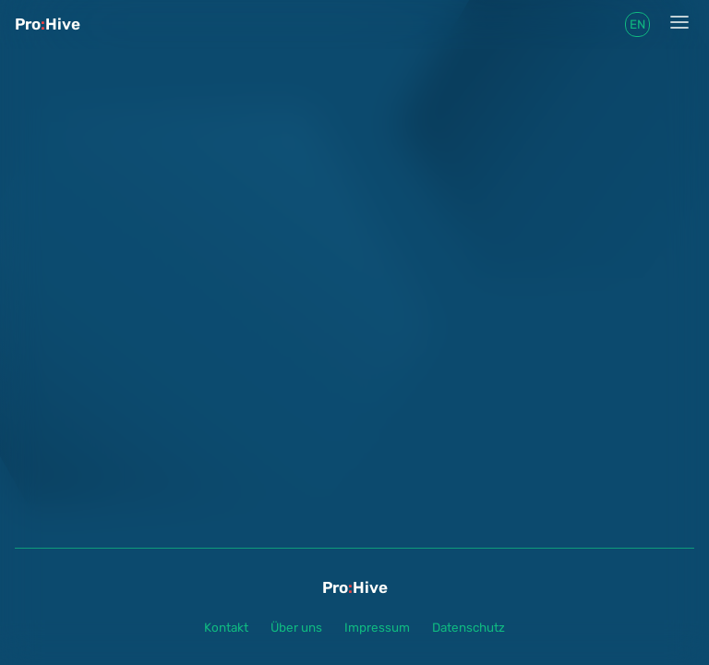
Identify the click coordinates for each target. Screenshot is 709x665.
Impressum (377, 627)
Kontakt (226, 627)
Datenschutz (468, 627)
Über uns (296, 627)
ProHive (47, 24)
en (637, 24)
